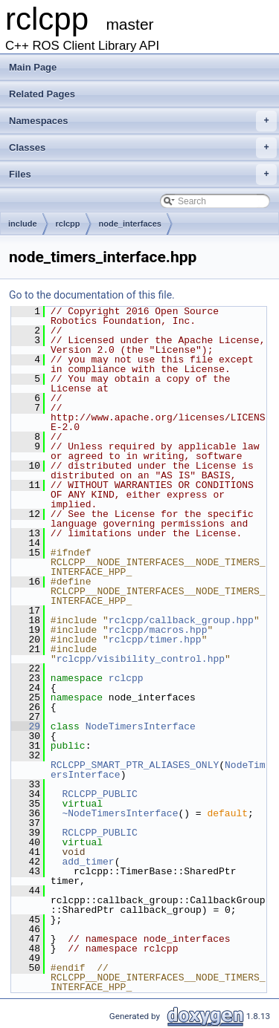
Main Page (33, 67)
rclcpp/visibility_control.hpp (141, 659)
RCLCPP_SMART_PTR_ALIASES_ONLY (135, 765)
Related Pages (42, 94)
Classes (143, 147)
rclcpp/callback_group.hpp (181, 620)
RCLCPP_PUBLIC (99, 794)
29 (25, 726)
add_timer (88, 861)
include (22, 223)
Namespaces (143, 121)
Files (143, 174)
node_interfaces (130, 223)
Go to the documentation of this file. (92, 295)
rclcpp (68, 223)
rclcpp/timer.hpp (155, 639)
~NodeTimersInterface (120, 813)
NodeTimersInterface (141, 726)
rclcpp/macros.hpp (158, 630)
